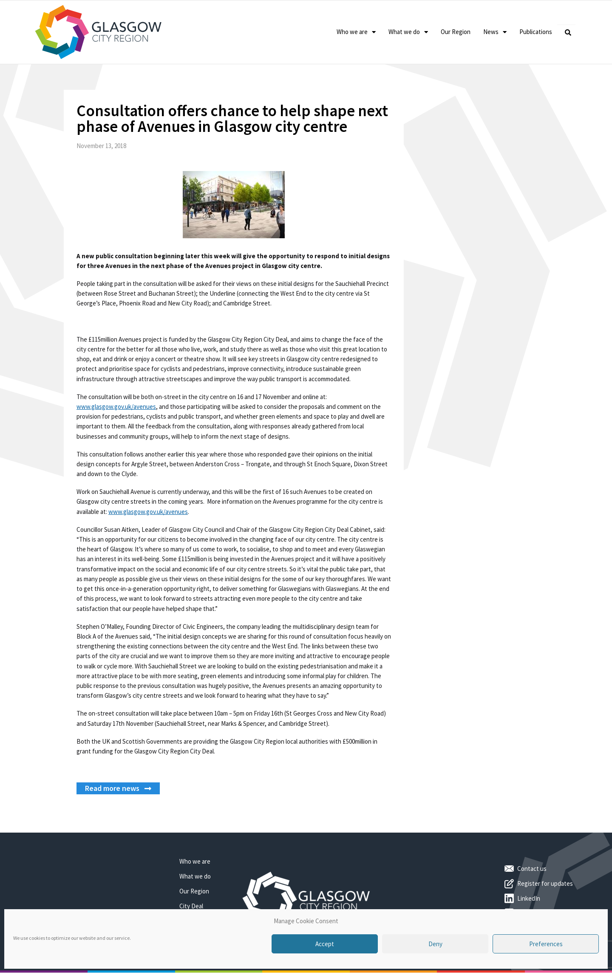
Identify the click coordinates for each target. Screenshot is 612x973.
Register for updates (545, 883)
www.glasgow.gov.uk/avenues (116, 406)
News (495, 32)
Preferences (546, 944)
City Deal (191, 906)
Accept (324, 944)
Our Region (455, 32)
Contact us (532, 869)
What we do (408, 32)
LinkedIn (528, 898)
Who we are (356, 32)
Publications (535, 32)
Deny (435, 944)
